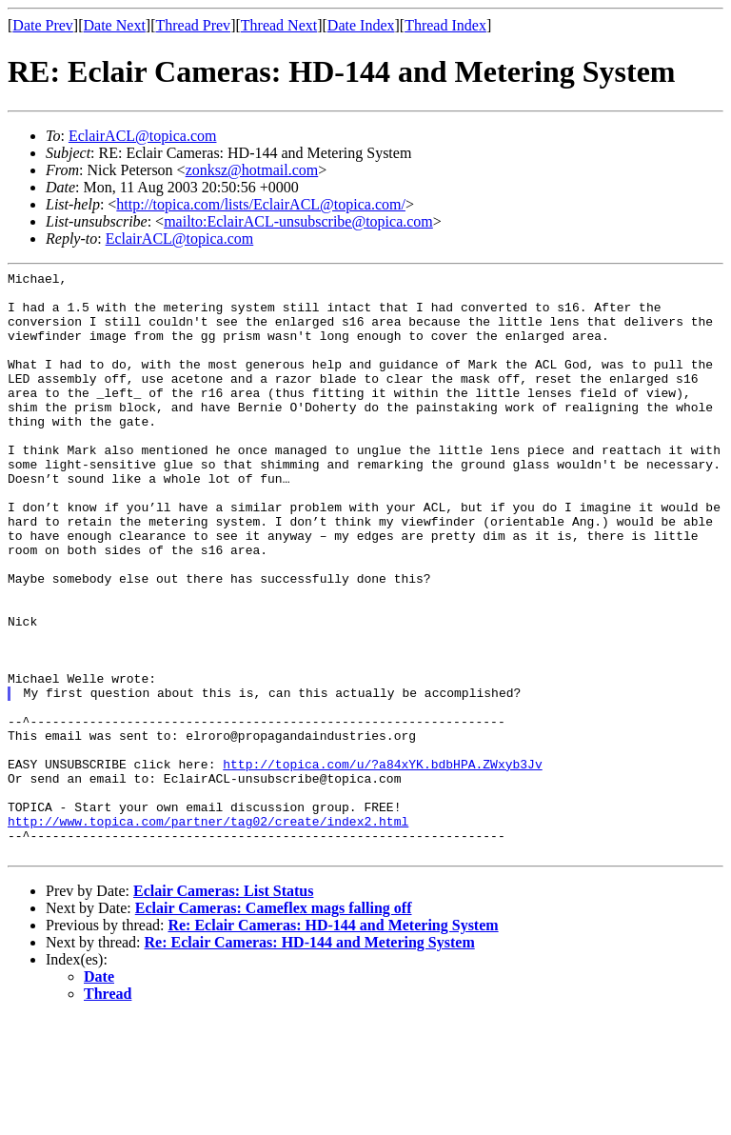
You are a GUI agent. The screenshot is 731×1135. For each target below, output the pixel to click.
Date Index (361, 25)
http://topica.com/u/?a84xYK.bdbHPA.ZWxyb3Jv (382, 863)
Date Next (115, 25)
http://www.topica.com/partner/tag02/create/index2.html (208, 932)
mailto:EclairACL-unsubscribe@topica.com (298, 221)
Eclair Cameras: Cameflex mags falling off (273, 1025)
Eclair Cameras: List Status (223, 1008)
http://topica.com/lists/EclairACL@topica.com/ (260, 204)
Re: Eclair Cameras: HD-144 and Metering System (333, 1042)
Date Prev (42, 25)
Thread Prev (192, 25)
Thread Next (279, 25)
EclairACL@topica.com (143, 136)
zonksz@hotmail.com (252, 170)
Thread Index (445, 25)
